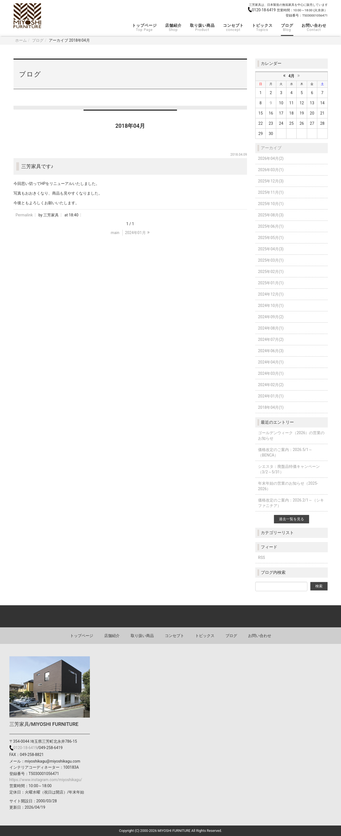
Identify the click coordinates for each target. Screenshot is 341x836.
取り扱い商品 (202, 27)
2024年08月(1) (271, 328)
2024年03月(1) (271, 373)
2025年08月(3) (271, 215)
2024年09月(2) (271, 317)
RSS (261, 557)
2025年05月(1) (271, 237)
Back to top (170, 616)
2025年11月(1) (271, 192)
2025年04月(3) (271, 249)
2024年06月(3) (271, 351)
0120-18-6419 (264, 10)
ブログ (287, 27)
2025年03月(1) (271, 260)
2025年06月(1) (271, 226)
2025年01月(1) (271, 283)
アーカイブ (271, 147)
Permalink (24, 215)
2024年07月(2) (271, 339)
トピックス (262, 27)
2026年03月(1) (271, 170)
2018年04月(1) (271, 407)
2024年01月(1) (271, 396)
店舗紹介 (173, 27)
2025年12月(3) (271, 181)
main (115, 232)
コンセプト (233, 27)
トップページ (144, 27)
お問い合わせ (314, 27)
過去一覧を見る (291, 519)
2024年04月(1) (271, 362)
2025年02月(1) (271, 271)
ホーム (21, 40)
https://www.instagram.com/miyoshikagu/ (45, 779)
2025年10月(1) (271, 203)
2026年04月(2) (271, 158)
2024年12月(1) (271, 294)
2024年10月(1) (271, 305)
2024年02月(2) (271, 385)
